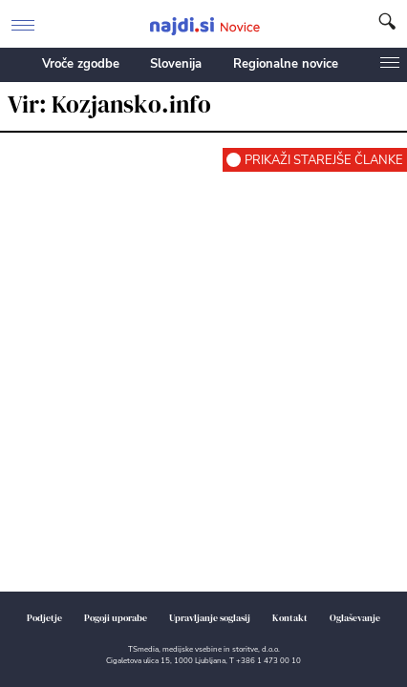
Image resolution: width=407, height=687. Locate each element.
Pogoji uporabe (115, 618)
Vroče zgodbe (80, 64)
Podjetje (44, 618)
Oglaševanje (355, 618)
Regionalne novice (285, 64)
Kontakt (290, 618)
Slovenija (176, 64)
